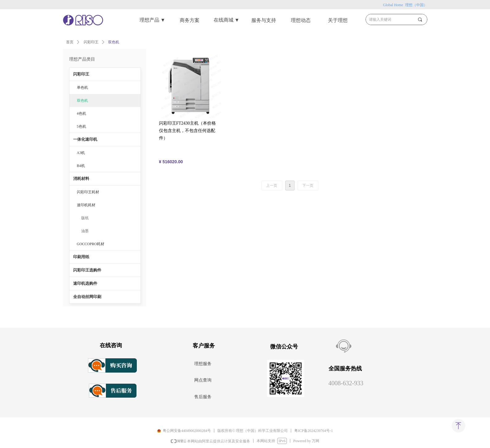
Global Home (393, 5)
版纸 (85, 218)
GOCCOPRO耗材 (90, 244)
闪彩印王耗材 (88, 192)
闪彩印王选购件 (87, 270)
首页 (69, 42)
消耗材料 (81, 178)
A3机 (81, 153)
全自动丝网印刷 (87, 296)
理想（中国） (415, 5)
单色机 (82, 87)
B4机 (81, 166)
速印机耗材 (86, 205)
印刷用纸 (81, 256)
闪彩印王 (91, 42)
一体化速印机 (85, 139)
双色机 (82, 100)
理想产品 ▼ (152, 20)
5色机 (81, 126)
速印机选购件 (85, 283)
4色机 (81, 113)
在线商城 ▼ (227, 20)
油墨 (85, 231)
